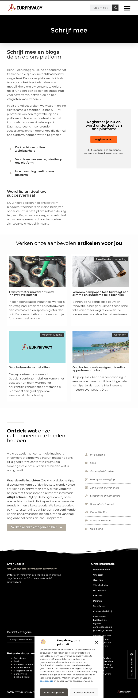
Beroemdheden (101, 569)
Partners (97, 601)
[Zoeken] (115, 8)
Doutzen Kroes (105, 667)
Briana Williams (22, 667)
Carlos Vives (20, 673)
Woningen (119, 334)
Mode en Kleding (52, 334)
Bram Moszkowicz (23, 664)
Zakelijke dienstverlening (47, 259)
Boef (16, 661)
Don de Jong (105, 664)
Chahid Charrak (22, 677)
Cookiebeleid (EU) (102, 611)
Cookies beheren (84, 692)
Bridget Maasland (23, 670)
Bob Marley (20, 658)
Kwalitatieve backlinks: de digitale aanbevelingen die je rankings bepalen (103, 623)
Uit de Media (99, 590)
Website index (100, 585)
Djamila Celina (105, 661)
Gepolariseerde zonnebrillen (29, 367)
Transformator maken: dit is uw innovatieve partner (31, 293)
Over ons (98, 580)
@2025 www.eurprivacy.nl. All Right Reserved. (31, 692)
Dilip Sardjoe (104, 658)
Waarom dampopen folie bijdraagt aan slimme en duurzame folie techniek (100, 293)
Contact (97, 595)
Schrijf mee (99, 606)
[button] (96, 642)
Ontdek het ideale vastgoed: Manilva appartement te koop (98, 369)
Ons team (98, 574)
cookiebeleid (46, 681)
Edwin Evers (104, 673)
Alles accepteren (54, 692)
